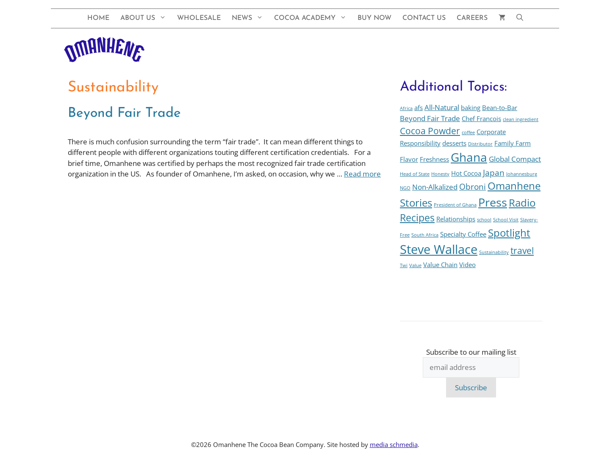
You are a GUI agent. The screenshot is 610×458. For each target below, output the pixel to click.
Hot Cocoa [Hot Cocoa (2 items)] (466, 173)
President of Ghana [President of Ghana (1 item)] (455, 205)
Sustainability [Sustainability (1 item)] (494, 252)
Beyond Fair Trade (124, 113)
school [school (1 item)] (484, 220)
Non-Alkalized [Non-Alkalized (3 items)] (435, 187)
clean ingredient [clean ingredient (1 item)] (520, 119)
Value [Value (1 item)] (415, 265)
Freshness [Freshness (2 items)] (434, 159)
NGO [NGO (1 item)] (405, 188)
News (250, 18)
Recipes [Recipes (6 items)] (417, 217)
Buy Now (374, 18)
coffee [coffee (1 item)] (468, 132)
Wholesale (199, 18)
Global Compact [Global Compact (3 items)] (515, 159)
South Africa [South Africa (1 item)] (424, 235)
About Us (146, 18)
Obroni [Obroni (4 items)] (472, 186)
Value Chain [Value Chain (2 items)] (440, 264)
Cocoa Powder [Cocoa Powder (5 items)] (430, 130)
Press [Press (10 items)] (492, 202)
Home (98, 18)
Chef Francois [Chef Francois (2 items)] (481, 118)
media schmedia (394, 444)
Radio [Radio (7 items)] (522, 203)
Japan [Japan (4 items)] (494, 172)
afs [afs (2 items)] (418, 107)
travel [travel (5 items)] (522, 250)
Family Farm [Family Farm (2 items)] (512, 143)
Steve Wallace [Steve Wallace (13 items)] (438, 249)
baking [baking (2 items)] (470, 107)
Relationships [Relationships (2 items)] (455, 219)
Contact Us (424, 18)
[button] (520, 18)
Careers (472, 18)
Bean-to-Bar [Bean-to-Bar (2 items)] (499, 107)
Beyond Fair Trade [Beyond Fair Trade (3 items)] (430, 118)
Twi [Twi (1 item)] (404, 265)
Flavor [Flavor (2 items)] (409, 159)
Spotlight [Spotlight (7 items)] (509, 233)
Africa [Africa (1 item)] (406, 108)
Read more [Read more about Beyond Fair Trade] (362, 174)
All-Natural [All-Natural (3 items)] (441, 107)
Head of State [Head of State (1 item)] (415, 174)
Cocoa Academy (313, 18)
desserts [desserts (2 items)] (454, 143)
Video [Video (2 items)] (467, 264)
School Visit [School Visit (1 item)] (505, 220)
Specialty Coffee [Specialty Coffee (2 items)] (463, 234)
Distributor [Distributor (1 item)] (480, 144)
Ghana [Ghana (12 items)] (469, 157)
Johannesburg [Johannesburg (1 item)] (521, 174)
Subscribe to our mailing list (471, 352)
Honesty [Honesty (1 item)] (440, 174)
